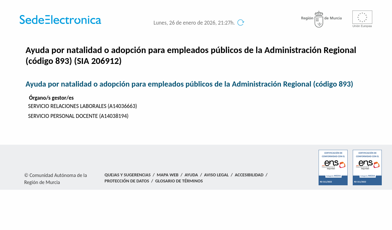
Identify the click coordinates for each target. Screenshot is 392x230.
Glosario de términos (179, 181)
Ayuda (191, 175)
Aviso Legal (216, 175)
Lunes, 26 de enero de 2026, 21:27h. (194, 22)
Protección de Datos (127, 181)
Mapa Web (167, 175)
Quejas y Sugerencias (128, 175)
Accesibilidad (249, 175)
